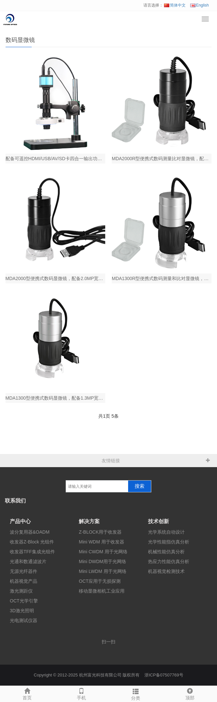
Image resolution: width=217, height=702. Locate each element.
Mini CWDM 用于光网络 (103, 551)
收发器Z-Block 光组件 (32, 541)
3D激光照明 (22, 610)
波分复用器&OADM (29, 532)
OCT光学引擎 (24, 600)
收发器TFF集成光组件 (32, 551)
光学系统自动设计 (166, 532)
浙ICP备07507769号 (163, 675)
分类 (135, 693)
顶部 (190, 693)
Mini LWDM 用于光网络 (102, 571)
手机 (81, 693)
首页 (27, 693)
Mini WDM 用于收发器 (101, 541)
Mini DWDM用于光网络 (102, 561)
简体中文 (175, 5)
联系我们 (15, 500)
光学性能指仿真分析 (168, 541)
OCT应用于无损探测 (100, 581)
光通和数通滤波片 (28, 561)
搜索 (139, 486)
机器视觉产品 (23, 581)
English (199, 5)
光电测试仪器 (23, 620)
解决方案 (89, 521)
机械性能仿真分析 (166, 551)
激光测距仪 (21, 591)
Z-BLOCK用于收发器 (100, 532)
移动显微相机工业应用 (102, 591)
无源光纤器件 (23, 571)
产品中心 (20, 521)
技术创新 (158, 521)
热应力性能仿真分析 (168, 561)
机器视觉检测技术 (166, 571)
